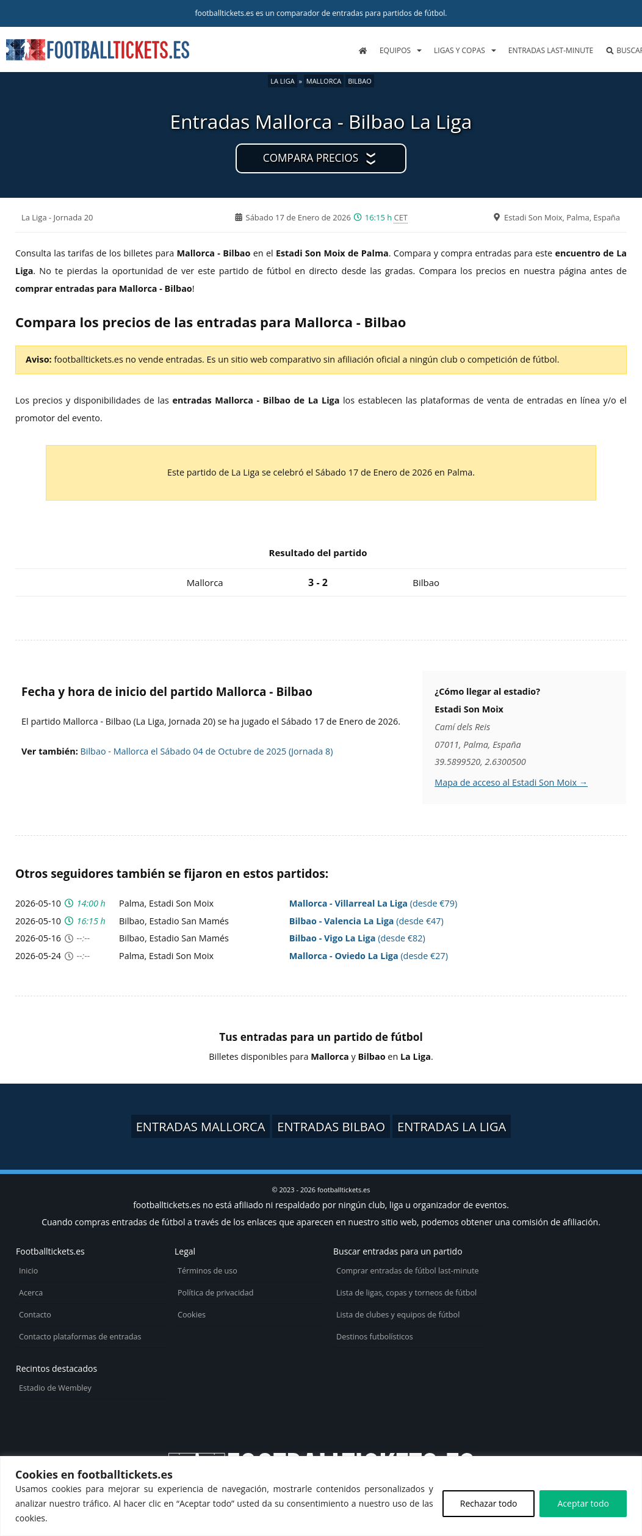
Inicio (28, 1271)
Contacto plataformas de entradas (80, 1336)
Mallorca (324, 80)
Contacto (35, 1315)
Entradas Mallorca (200, 1126)
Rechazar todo (489, 1503)
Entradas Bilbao (331, 1126)
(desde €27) (368, 956)
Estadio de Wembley (55, 1388)
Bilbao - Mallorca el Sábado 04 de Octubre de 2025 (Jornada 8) (207, 751)
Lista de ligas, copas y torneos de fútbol (406, 1293)
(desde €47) (366, 921)
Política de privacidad (215, 1293)
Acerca (31, 1293)
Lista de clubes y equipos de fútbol (398, 1315)
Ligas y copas (459, 50)
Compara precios (310, 158)
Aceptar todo (583, 1503)
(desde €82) (357, 938)
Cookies (192, 1315)
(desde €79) (373, 903)
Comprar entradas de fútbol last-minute (407, 1271)
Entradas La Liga (451, 1126)
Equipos (395, 50)
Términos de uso (207, 1271)
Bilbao (360, 80)
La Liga (282, 80)
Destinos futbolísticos (374, 1336)
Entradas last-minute (550, 50)
